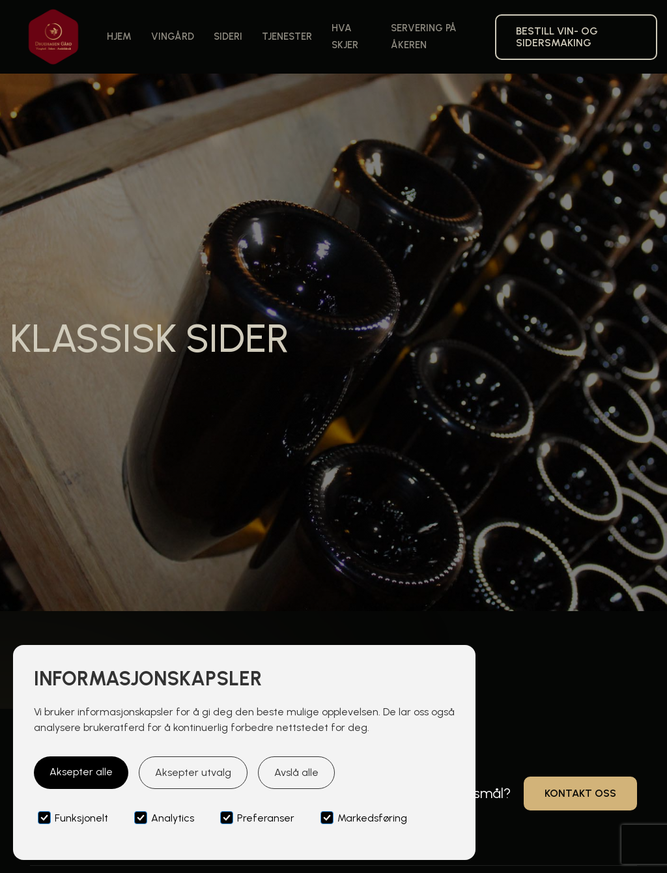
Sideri (228, 36)
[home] (53, 37)
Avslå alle (296, 772)
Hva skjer (345, 36)
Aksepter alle (81, 772)
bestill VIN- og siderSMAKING (557, 37)
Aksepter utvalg (193, 772)
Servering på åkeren (424, 36)
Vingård (172, 36)
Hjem (119, 36)
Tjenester (287, 36)
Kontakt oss (580, 793)
